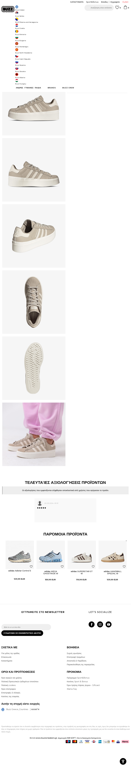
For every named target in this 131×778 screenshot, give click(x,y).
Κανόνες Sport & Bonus (77, 714)
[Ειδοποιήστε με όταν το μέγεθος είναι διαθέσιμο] (70, 53)
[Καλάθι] (126, 8)
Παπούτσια (30, 21)
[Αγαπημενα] (118, 8)
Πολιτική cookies (8, 718)
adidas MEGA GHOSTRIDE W (49, 601)
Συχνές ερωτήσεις (74, 686)
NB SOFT (71, 770)
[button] (99, 8)
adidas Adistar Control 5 (19, 599)
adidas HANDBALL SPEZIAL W (112, 601)
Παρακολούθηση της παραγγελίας (81, 697)
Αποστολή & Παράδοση (76, 693)
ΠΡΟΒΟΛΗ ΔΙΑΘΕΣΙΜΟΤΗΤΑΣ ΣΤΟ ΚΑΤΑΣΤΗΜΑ (96, 111)
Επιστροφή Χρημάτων (76, 689)
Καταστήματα (6, 693)
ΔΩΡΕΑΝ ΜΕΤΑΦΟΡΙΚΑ (44, 14)
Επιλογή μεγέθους (73, 48)
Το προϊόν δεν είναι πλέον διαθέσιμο (95, 74)
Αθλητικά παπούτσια (43, 21)
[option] (65, 14)
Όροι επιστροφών (8, 721)
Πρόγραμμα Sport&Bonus (78, 710)
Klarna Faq (72, 721)
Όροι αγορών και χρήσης (11, 710)
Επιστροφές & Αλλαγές (10, 725)
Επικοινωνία (6, 689)
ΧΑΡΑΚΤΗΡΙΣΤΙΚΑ (96, 103)
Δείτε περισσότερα (89, 15)
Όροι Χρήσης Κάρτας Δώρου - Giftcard (83, 718)
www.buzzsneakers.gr (46, 770)
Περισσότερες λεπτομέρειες (88, 94)
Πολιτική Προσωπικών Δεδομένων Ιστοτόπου (19, 714)
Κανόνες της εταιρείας (10, 729)
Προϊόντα (21, 21)
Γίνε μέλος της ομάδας (10, 686)
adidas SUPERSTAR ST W (81, 601)
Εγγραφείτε (115, 2)
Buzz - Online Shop (8, 21)
